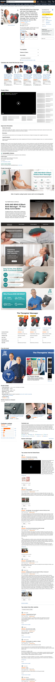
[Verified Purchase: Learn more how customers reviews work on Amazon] (31, 459)
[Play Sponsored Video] (14, 408)
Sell (35, 4)
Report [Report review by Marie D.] (22, 635)
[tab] (9, 224)
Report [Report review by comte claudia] (22, 622)
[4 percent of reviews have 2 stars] (8, 434)
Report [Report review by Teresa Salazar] (29, 567)
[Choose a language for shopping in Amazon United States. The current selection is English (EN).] (38, 1)
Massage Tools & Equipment (19, 6)
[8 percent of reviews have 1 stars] (8, 435)
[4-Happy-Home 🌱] (8, 93)
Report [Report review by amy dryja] (29, 505)
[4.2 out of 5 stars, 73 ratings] (16, 79)
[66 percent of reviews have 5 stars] (8, 428)
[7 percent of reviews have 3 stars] (8, 432)
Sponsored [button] (3, 401)
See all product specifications (25, 58)
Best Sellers (18, 4)
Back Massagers (32, 6)
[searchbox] (21, 2)
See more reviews (24, 603)
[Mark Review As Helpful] (24, 485)
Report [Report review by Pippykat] (29, 523)
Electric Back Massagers (9, 395)
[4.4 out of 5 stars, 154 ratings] (26, 79)
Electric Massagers (26, 6)
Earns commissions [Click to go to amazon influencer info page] (15, 93)
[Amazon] (3, 1)
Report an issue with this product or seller (27, 60)
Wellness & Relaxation (10, 6)
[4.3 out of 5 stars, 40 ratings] (35, 79)
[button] (1, 4)
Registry (49, 4)
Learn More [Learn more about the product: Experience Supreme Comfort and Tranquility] (14, 261)
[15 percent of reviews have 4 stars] (8, 430)
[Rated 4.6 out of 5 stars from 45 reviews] (38, 417)
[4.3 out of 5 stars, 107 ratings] (46, 79)
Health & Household (4, 6)
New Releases (44, 4)
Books (22, 4)
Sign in (50, 17)
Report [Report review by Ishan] (29, 556)
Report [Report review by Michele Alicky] (29, 599)
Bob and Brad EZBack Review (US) (10, 94)
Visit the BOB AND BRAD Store (25, 21)
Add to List (43, 38)
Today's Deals (26, 4)
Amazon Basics (12, 4)
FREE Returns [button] (23, 30)
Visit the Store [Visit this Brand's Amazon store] (50, 381)
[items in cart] (53, 1)
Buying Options (20, 329)
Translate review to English (25, 624)
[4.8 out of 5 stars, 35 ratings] (6, 79)
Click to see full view (11, 25)
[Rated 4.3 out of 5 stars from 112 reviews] (17, 417)
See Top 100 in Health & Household (26, 394)
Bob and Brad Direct (49, 20)
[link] (8, 76)
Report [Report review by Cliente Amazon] (22, 661)
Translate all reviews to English (27, 609)
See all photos (51, 438)
